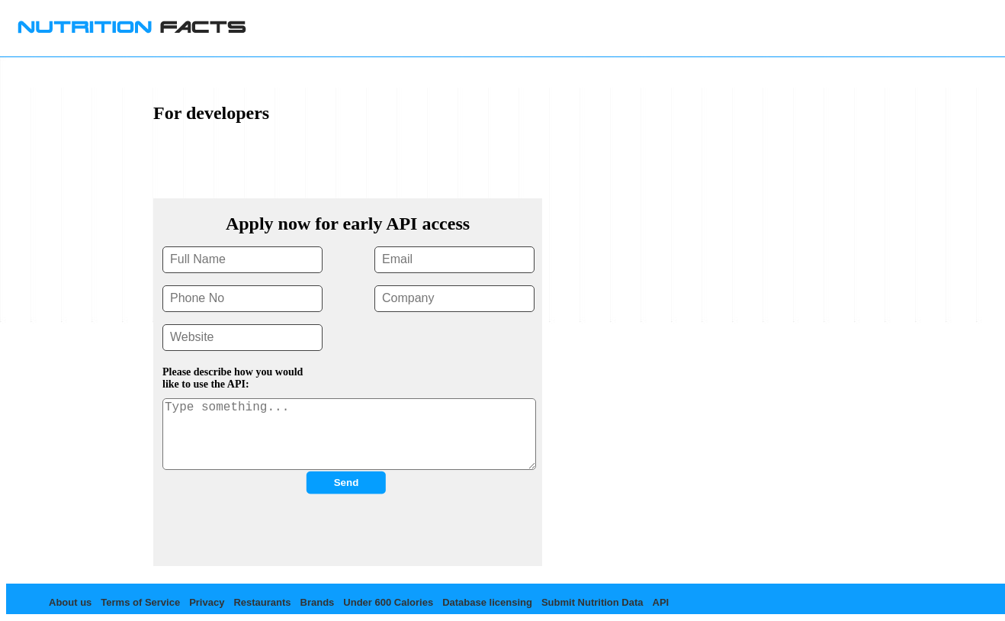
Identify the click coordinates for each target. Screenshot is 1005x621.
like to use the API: (205, 384)
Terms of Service (140, 602)
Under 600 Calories (388, 602)
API (661, 602)
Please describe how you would (232, 372)
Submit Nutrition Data (592, 602)
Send (346, 482)
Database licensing (487, 602)
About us (70, 602)
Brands (317, 602)
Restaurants (262, 602)
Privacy (206, 602)
